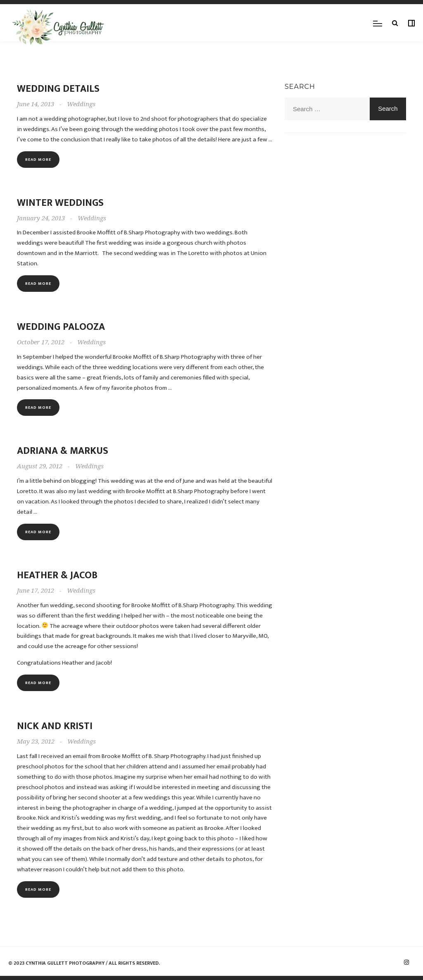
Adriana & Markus (62, 451)
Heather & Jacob (57, 575)
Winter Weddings (60, 203)
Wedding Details (58, 89)
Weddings (81, 104)
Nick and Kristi (55, 726)
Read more (38, 159)
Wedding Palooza (61, 327)
